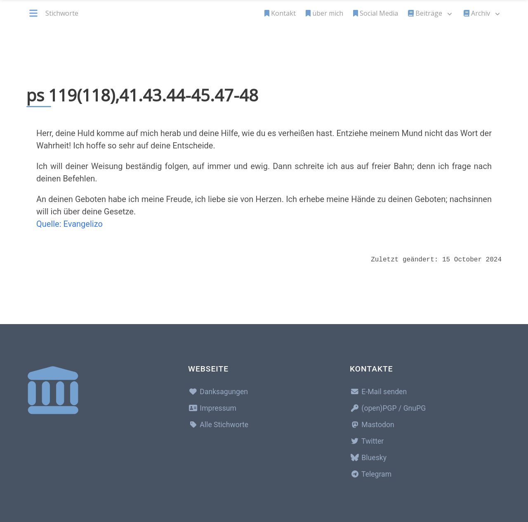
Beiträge (425, 13)
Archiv (477, 13)
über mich (324, 13)
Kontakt (280, 13)
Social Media (375, 13)
